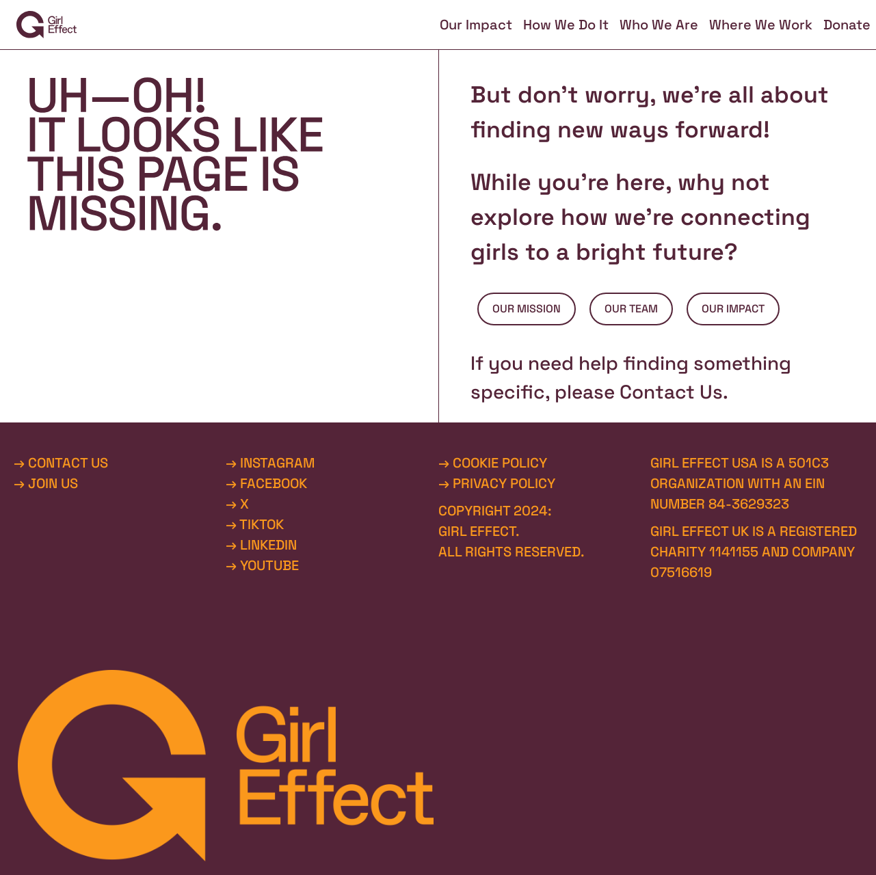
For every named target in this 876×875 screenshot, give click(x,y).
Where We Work (760, 24)
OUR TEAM (631, 308)
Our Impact (476, 24)
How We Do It (566, 24)
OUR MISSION (526, 308)
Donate (847, 24)
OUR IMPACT (733, 308)
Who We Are (659, 24)
